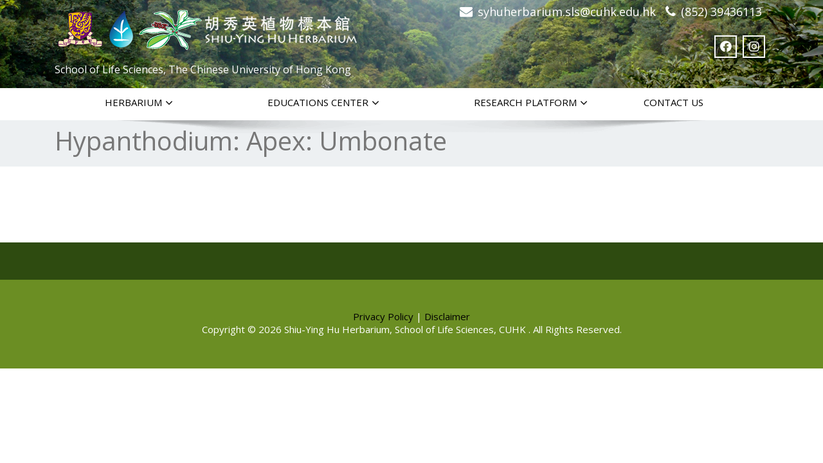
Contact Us (673, 102)
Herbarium (139, 103)
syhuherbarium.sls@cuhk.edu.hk (567, 11)
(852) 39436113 (721, 11)
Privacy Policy (383, 316)
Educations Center (323, 103)
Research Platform (531, 103)
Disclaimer (447, 316)
